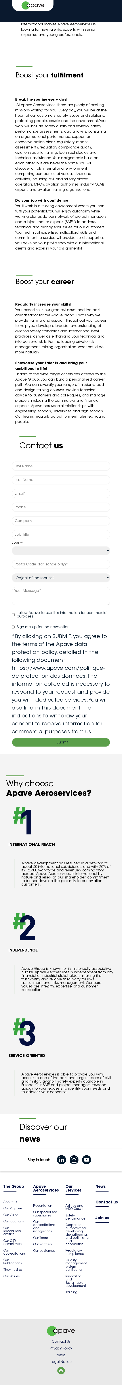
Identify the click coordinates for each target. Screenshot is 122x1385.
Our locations (13, 1221)
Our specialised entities (12, 1231)
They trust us (13, 1270)
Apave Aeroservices (46, 1189)
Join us (102, 1218)
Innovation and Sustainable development (75, 1281)
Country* (17, 542)
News (100, 1187)
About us (10, 1202)
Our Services (73, 1189)
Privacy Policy (61, 1348)
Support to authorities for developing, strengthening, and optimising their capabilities (77, 1234)
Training (71, 1292)
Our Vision (11, 1215)
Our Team (40, 1238)
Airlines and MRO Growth (74, 1207)
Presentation (42, 1206)
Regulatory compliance (74, 1252)
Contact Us (61, 1341)
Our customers (44, 1251)
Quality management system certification (76, 1265)
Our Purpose (12, 1208)
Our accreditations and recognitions (44, 1226)
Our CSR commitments (13, 1242)
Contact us (106, 1202)
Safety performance (75, 1216)
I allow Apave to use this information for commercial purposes (59, 614)
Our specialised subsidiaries (45, 1213)
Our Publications (12, 1261)
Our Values (11, 1276)
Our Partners (42, 1244)
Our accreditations (14, 1252)
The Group (13, 1187)
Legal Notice (61, 1362)
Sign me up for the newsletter (40, 627)
